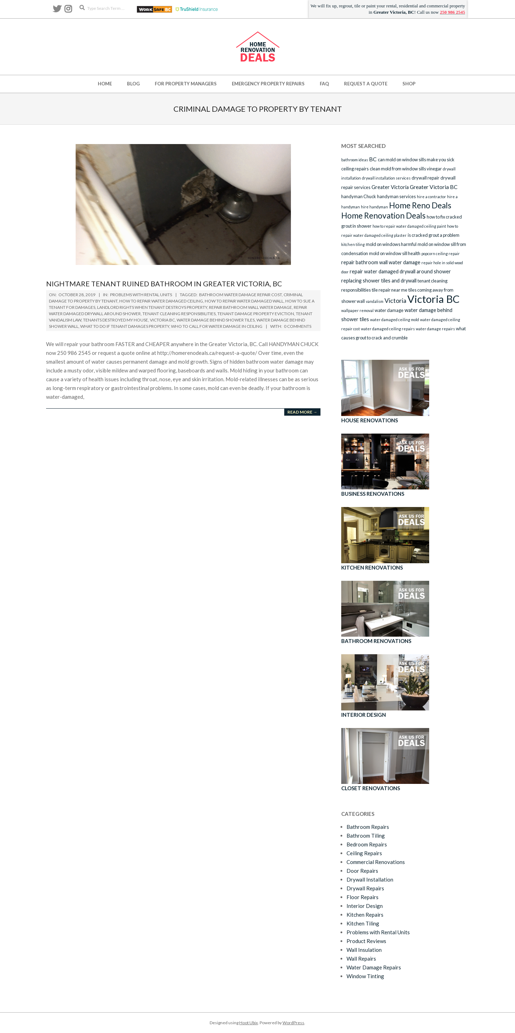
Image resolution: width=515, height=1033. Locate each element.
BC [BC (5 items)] (373, 159)
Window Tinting (365, 976)
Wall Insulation (364, 950)
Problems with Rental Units (141, 294)
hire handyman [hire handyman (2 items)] (374, 206)
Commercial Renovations (375, 862)
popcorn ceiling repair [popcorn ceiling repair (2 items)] (440, 253)
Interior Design (364, 906)
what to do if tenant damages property (124, 326)
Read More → (302, 412)
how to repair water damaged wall (244, 301)
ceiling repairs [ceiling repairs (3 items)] (355, 168)
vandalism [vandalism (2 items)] (374, 301)
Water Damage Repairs (373, 967)
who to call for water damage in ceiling (216, 326)
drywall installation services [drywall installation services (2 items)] (386, 178)
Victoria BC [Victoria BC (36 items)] (433, 299)
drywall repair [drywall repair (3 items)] (425, 178)
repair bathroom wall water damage (250, 307)
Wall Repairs (361, 958)
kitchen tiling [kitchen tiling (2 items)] (353, 244)
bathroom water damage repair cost (240, 294)
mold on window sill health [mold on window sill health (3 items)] (394, 253)
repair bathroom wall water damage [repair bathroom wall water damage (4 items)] (380, 262)
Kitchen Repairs (364, 914)
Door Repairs (362, 871)
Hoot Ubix (248, 1022)
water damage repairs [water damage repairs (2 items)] (435, 328)
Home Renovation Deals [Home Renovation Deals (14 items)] (383, 215)
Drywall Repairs (365, 888)
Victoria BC (162, 320)
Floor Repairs (362, 897)
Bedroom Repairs (366, 844)
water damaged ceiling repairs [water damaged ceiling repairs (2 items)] (388, 328)
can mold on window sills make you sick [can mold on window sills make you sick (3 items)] (416, 159)
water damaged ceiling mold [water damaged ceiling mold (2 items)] (394, 319)
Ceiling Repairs (364, 853)
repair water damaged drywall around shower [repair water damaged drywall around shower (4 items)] (400, 271)
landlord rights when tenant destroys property (152, 307)
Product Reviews (366, 941)
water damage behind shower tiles (216, 320)
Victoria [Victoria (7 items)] (395, 300)
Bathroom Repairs (367, 827)
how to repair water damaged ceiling (161, 301)
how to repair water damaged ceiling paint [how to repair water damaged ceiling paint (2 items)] (409, 226)
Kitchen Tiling (362, 923)
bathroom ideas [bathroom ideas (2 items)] (354, 159)
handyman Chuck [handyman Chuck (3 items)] (358, 196)
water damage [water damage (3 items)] (389, 310)
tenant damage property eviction (255, 313)
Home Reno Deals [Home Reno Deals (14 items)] (420, 205)
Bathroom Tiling (365, 835)
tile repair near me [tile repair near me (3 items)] (389, 290)
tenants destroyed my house (115, 320)
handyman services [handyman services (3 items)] (396, 196)
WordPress (293, 1022)
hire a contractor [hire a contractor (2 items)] (431, 196)
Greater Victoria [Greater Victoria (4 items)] (390, 187)
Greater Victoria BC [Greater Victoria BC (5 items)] (434, 186)
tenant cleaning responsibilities (179, 313)
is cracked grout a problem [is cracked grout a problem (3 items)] (433, 235)
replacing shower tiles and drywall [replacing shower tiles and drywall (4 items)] (379, 281)
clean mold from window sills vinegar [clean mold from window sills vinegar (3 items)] (406, 168)
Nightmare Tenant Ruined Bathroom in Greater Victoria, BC (164, 283)
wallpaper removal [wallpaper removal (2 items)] (357, 310)
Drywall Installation (369, 879)
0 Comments (297, 326)
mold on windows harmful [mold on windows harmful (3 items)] (391, 244)
